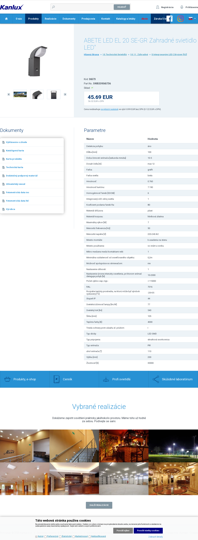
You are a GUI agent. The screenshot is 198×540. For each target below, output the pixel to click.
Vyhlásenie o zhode (16, 142)
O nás (19, 18)
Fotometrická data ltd (17, 201)
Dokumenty (69, 18)
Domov (6, 19)
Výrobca (10, 209)
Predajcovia (88, 18)
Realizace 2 (25, 446)
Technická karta (14, 167)
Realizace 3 (123, 446)
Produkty (33, 18)
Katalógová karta (15, 150)
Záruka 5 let (160, 18)
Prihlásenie (192, 7)
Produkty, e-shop (25, 379)
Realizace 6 (74, 478)
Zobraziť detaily (155, 537)
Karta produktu (14, 159)
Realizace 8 (173, 478)
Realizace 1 (74, 446)
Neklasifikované (98, 536)
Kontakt (105, 18)
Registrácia (167, 7)
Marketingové (81, 536)
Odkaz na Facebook (169, 19)
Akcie (144, 18)
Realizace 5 (25, 478)
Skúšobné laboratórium (177, 379)
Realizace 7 (123, 478)
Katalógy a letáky (125, 18)
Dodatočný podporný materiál (22, 175)
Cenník (67, 379)
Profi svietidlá (121, 379)
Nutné (40, 536)
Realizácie (50, 18)
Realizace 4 (173, 446)
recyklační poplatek (109, 109)
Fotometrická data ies (17, 192)
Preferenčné (52, 536)
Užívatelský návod (15, 184)
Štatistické (67, 536)
